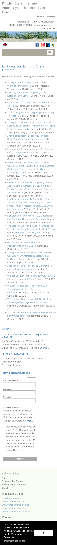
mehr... (46, 348)
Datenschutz (50, 17)
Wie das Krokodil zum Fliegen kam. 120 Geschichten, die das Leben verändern (27, 289)
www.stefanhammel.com (14, 508)
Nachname (8, 397)
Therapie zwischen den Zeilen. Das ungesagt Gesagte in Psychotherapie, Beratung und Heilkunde (29, 255)
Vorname (7, 389)
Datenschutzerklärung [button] (14, 541)
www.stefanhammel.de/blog (15, 505)
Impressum (40, 17)
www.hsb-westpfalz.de (13, 498)
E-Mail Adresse (10, 380)
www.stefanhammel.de (13, 501)
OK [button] (43, 533)
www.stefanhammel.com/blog (16, 511)
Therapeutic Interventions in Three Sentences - (31, 125)
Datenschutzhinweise (12, 408)
